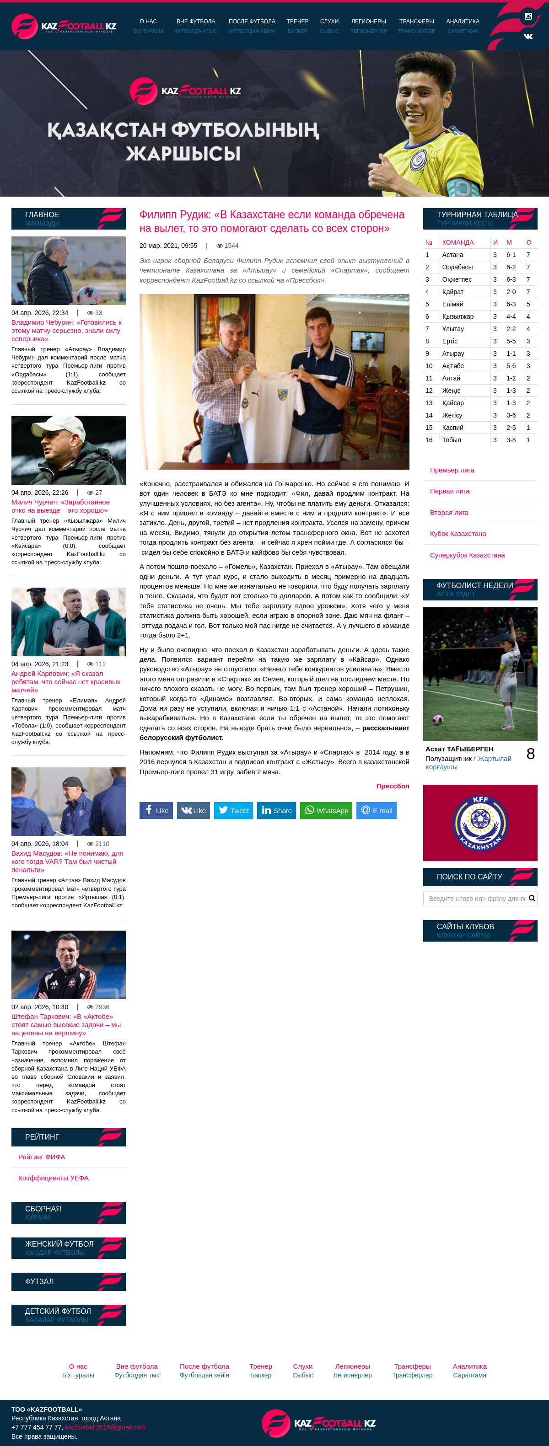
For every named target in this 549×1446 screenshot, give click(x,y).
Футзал (39, 1281)
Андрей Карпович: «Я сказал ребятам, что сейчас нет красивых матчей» (65, 681)
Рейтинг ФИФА (41, 1157)
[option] (274, 123)
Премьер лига (452, 470)
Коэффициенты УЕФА (53, 1178)
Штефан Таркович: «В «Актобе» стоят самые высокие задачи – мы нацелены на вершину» (66, 1024)
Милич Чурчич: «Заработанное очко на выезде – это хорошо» (60, 506)
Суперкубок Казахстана (467, 555)
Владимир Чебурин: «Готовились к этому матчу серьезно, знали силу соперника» (66, 330)
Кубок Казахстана (458, 533)
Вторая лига (449, 512)
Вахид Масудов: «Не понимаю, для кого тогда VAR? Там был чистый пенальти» (67, 861)
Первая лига (450, 491)
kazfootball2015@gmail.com (105, 1427)
